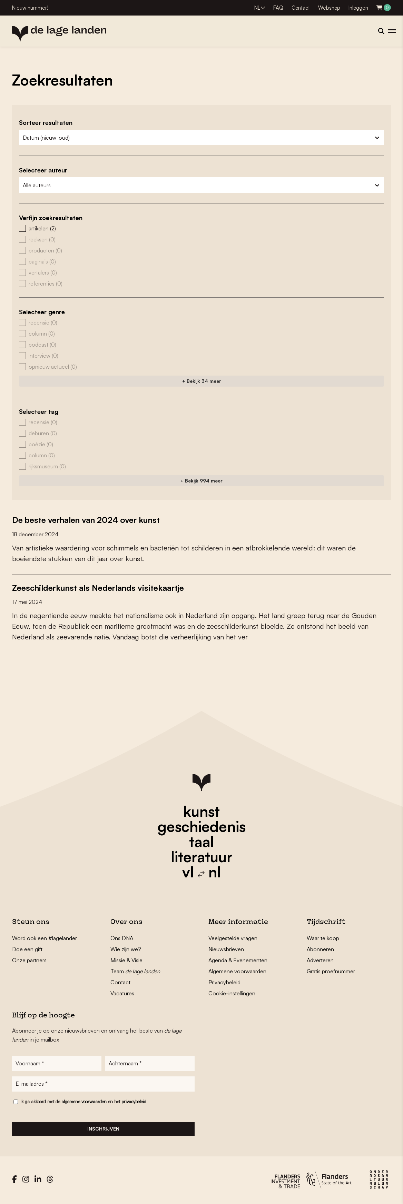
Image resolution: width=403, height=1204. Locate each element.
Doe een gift (27, 948)
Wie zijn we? (125, 948)
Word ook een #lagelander (44, 937)
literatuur (202, 856)
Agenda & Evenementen (237, 959)
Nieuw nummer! (30, 7)
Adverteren (320, 959)
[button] (201, 228)
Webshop (329, 7)
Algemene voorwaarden (237, 970)
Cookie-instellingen (231, 992)
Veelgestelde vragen (232, 937)
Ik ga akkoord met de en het (83, 1102)
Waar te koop (323, 937)
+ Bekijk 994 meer (201, 481)
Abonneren (320, 948)
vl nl (201, 871)
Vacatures (122, 992)
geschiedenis (202, 826)
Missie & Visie (126, 959)
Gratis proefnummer (331, 970)
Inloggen (358, 7)
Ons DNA (121, 937)
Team (135, 970)
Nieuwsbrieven (226, 948)
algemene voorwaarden (84, 1103)
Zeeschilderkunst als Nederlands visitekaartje (107, 587)
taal (201, 841)
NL (257, 7)
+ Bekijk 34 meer (201, 381)
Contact (301, 7)
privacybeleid (133, 1103)
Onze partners (29, 959)
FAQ (278, 7)
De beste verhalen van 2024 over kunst (94, 519)
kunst (201, 811)
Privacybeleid (224, 981)
